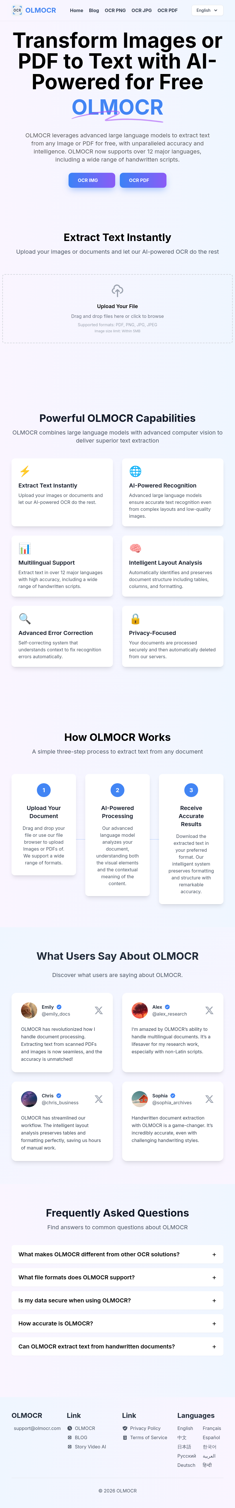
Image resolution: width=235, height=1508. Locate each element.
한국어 (210, 1447)
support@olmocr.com (37, 1428)
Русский (186, 1456)
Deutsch (186, 1465)
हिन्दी (207, 1465)
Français (212, 1428)
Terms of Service (144, 1437)
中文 (182, 1437)
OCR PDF (168, 10)
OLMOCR (81, 1428)
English (185, 1428)
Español (211, 1437)
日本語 (184, 1447)
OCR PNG (115, 10)
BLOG (77, 1437)
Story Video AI (86, 1447)
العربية (209, 1456)
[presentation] (117, 308)
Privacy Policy (141, 1428)
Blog (94, 10)
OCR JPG (142, 10)
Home (76, 10)
